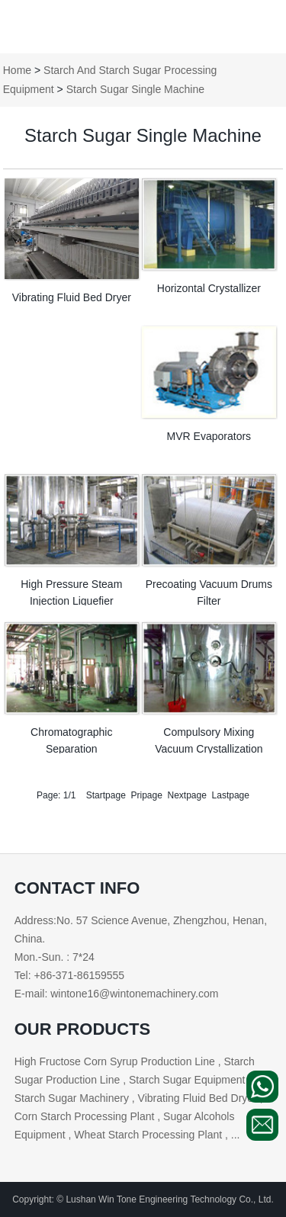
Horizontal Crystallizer (209, 288)
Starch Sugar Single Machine (135, 89)
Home (17, 70)
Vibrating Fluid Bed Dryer (71, 297)
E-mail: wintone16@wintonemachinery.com (116, 993)
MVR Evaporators (209, 436)
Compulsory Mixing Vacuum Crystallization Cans (208, 749)
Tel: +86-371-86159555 (69, 975)
